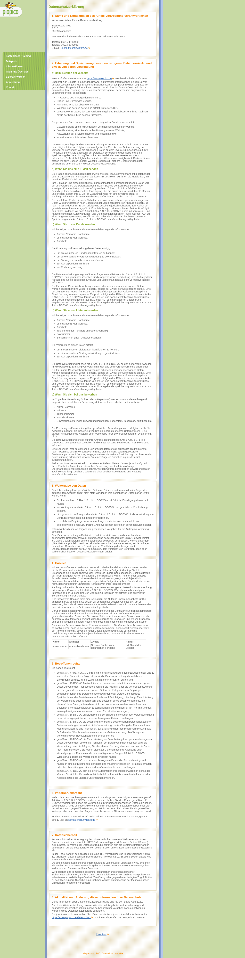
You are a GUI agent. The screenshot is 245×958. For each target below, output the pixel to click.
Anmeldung (13, 82)
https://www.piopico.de (99, 78)
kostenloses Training (18, 56)
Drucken (101, 934)
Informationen (14, 66)
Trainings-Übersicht (17, 71)
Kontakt (118, 953)
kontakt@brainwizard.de (74, 48)
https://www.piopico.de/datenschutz (71, 917)
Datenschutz (107, 953)
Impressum (89, 953)
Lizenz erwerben (15, 76)
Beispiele (11, 61)
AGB (98, 953)
